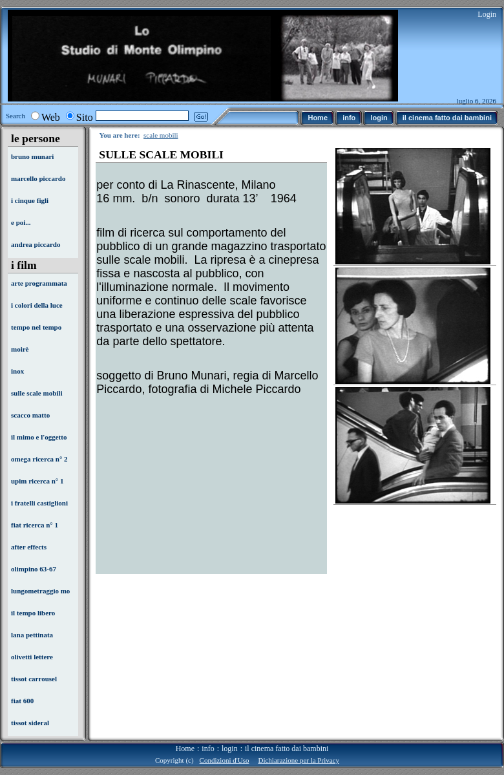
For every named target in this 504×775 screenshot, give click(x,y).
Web (50, 117)
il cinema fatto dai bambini (286, 748)
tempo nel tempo (36, 327)
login (230, 748)
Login (487, 14)
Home (185, 748)
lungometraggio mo (40, 591)
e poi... (21, 222)
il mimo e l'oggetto (39, 437)
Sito (84, 117)
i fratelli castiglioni (39, 503)
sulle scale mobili (36, 393)
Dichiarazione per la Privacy (298, 760)
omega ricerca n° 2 (39, 459)
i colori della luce (37, 305)
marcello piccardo (38, 178)
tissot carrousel (34, 679)
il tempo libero (33, 613)
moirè (19, 349)
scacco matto (30, 415)
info (208, 748)
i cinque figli (29, 200)
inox (17, 371)
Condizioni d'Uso (224, 760)
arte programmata (39, 283)
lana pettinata (32, 635)
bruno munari (32, 156)
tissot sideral (30, 723)
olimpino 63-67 (33, 569)
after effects (29, 547)
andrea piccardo (36, 244)
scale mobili (160, 135)
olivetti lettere (32, 657)
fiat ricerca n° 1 (34, 525)
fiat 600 (22, 701)
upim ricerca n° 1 (37, 481)
